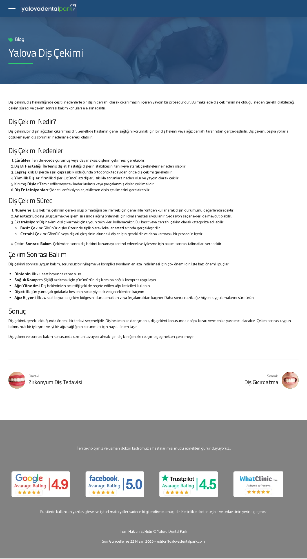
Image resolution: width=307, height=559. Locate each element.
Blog (19, 40)
